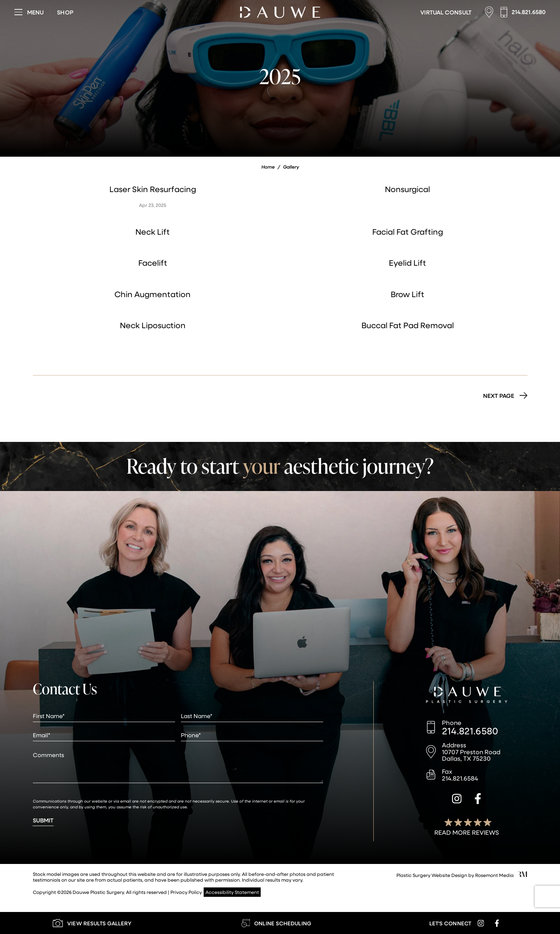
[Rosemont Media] (522, 875)
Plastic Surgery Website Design (431, 875)
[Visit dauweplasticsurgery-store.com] (65, 12)
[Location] (491, 12)
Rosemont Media (494, 875)
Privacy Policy (186, 892)
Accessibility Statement (232, 892)
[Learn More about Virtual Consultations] (445, 12)
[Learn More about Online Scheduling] (276, 923)
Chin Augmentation (152, 294)
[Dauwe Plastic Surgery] (466, 696)
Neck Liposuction (153, 325)
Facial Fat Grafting (407, 231)
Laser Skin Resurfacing (152, 189)
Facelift (152, 262)
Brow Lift (407, 294)
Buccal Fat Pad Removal (407, 325)
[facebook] (477, 799)
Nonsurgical (407, 189)
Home (268, 167)
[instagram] (456, 799)
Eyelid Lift (407, 262)
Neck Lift (152, 231)
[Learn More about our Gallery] (92, 923)
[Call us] (523, 12)
